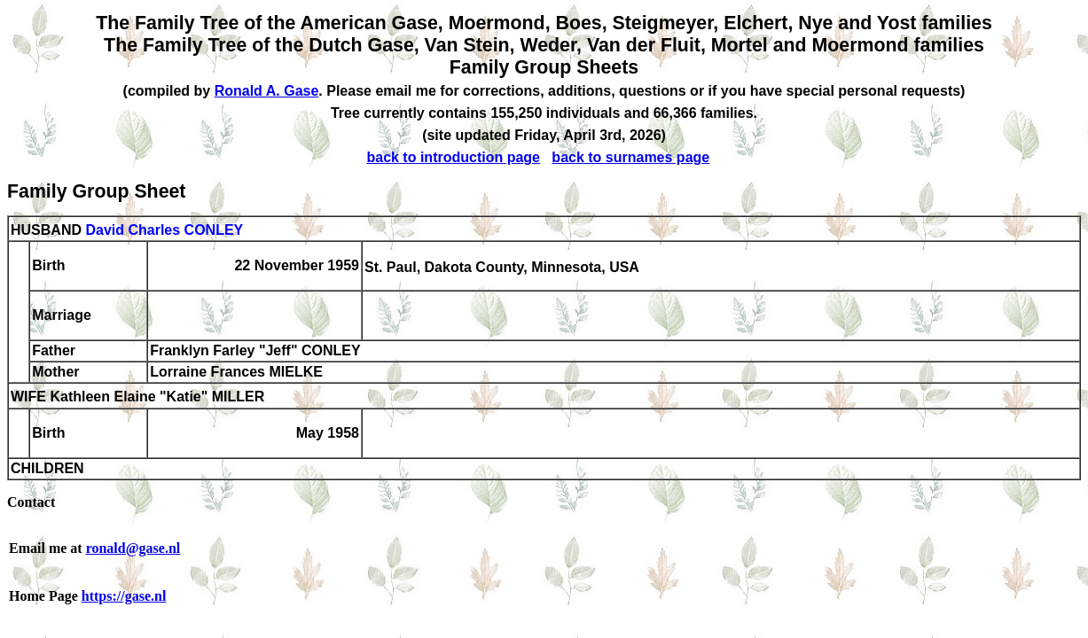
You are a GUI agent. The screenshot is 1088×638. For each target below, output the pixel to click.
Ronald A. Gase (267, 90)
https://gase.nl (124, 595)
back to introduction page (453, 157)
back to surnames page (630, 157)
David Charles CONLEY (164, 229)
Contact (31, 502)
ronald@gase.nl (133, 548)
